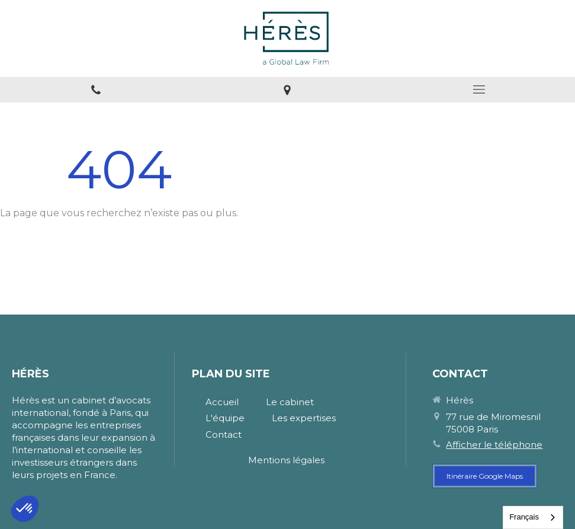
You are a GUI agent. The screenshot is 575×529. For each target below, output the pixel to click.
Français (524, 516)
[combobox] (533, 517)
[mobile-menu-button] (479, 89)
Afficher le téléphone (494, 444)
